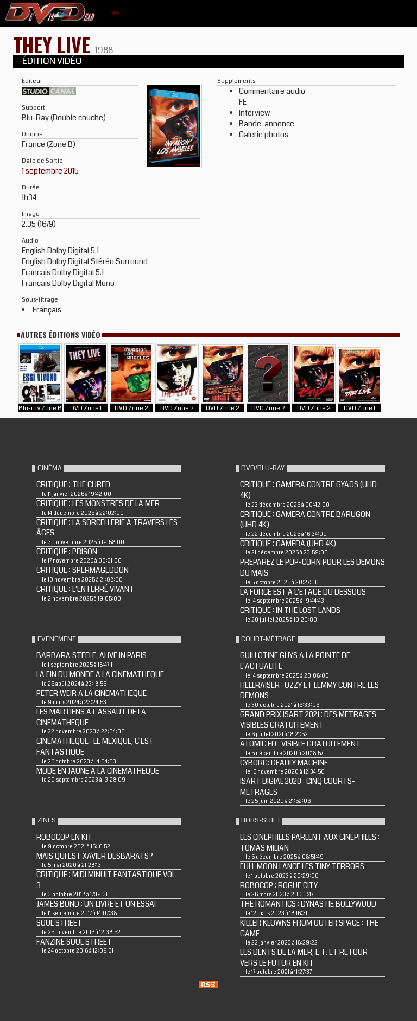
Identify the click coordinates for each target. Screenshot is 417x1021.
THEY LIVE (54, 44)
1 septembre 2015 (50, 170)
